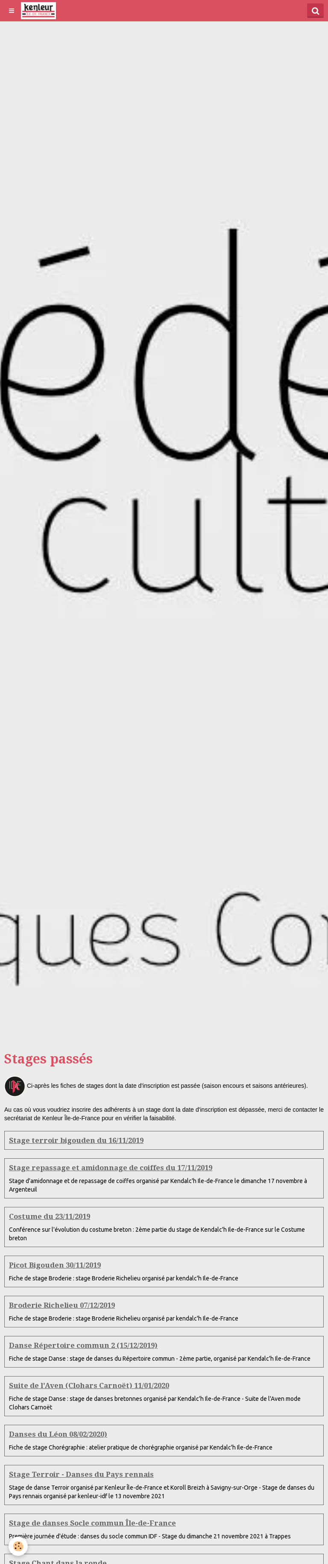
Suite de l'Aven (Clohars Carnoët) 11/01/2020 (89, 1385)
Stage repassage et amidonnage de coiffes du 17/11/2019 (110, 1167)
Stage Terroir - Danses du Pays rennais (81, 1474)
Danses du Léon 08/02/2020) (58, 1434)
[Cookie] (18, 1546)
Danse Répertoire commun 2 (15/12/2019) (83, 1345)
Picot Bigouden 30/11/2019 (55, 1265)
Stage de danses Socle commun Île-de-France (92, 1523)
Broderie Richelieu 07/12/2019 (62, 1305)
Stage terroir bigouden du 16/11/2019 (76, 1140)
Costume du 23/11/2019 (49, 1216)
